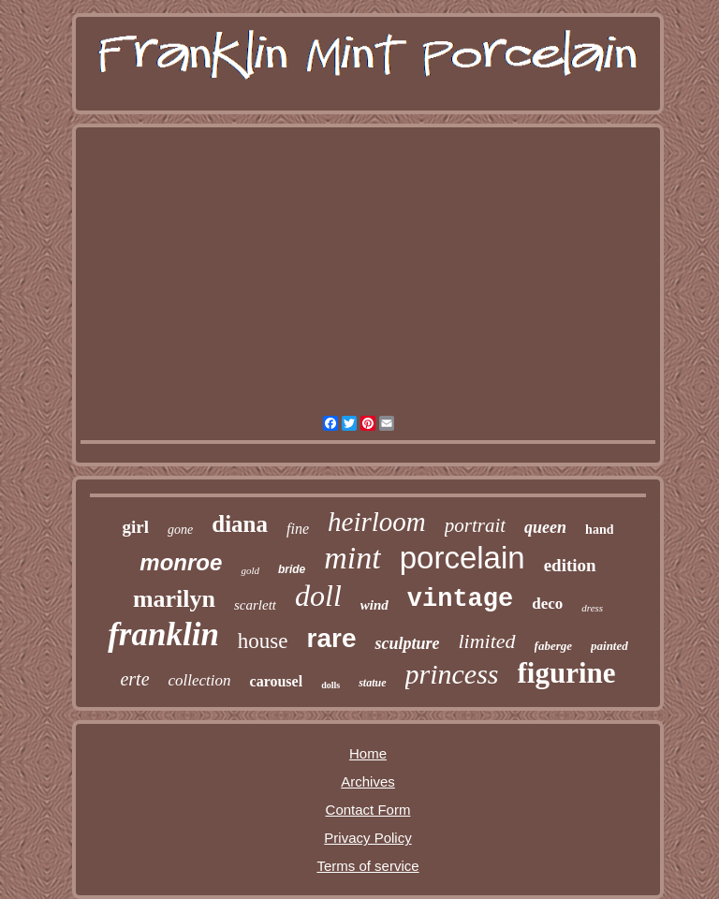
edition (570, 565)
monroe (180, 562)
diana (240, 524)
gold (250, 570)
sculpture (406, 643)
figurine (567, 672)
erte (134, 679)
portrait (475, 525)
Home (368, 753)
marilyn (174, 598)
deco (547, 603)
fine (297, 529)
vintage (460, 599)
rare (332, 638)
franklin (163, 634)
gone (180, 530)
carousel (276, 681)
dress (592, 607)
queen (545, 527)
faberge (553, 646)
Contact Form (368, 810)
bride (291, 569)
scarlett (255, 604)
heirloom (377, 522)
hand (599, 530)
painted (609, 646)
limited (486, 641)
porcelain (462, 557)
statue (372, 682)
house (263, 641)
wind (374, 604)
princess (452, 673)
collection (200, 680)
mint (352, 557)
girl (136, 527)
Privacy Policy (367, 838)
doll (318, 595)
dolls (330, 685)
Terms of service (367, 866)
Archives (368, 781)
